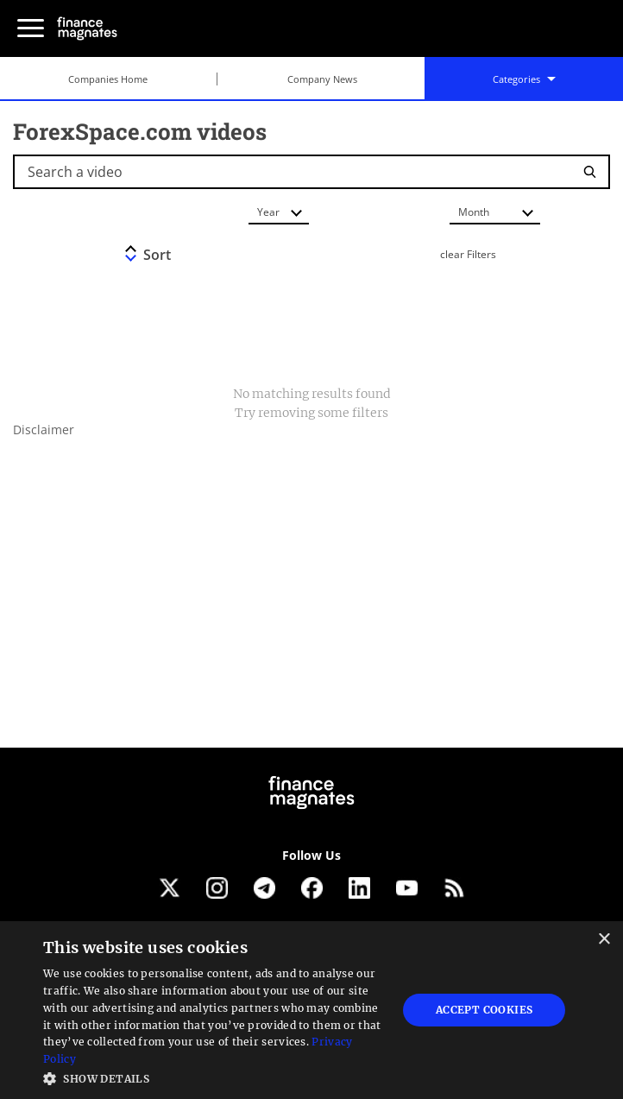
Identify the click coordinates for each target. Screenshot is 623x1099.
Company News (322, 79)
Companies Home (108, 79)
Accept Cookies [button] (484, 1009)
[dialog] (311, 1010)
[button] (215, 1077)
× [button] (603, 939)
